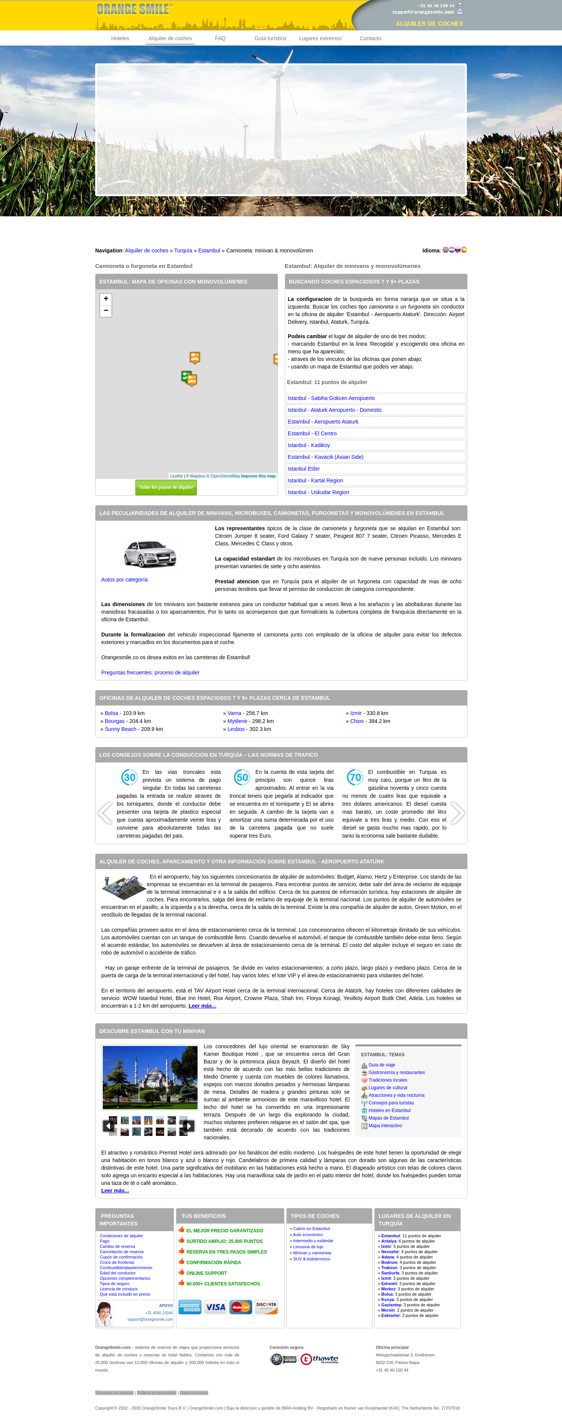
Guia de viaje (382, 1065)
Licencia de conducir (119, 1289)
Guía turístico (270, 38)
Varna (234, 713)
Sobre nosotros (194, 1393)
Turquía (183, 250)
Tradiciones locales (388, 1080)
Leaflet (176, 476)
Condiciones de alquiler (121, 1235)
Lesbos (236, 729)
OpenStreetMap (225, 476)
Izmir (356, 713)
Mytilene (237, 721)
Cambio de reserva (117, 1246)
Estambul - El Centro (312, 433)
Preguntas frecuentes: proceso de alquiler (150, 672)
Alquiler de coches (170, 38)
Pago (105, 1241)
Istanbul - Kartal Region (315, 480)
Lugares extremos (320, 38)
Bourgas (114, 721)
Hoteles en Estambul (390, 1110)
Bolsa (111, 713)
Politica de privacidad (156, 1393)
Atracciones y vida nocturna (396, 1095)
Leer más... (202, 1006)
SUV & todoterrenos (311, 1259)
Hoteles (120, 38)
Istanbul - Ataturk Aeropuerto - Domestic (335, 410)
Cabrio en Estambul (311, 1228)
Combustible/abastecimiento (126, 1267)
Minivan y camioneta (312, 1253)
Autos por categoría (124, 579)
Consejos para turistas (391, 1103)
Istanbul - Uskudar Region (318, 492)
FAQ (220, 38)
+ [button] (106, 299)
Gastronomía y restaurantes (397, 1072)
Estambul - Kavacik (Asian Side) (326, 457)
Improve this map (258, 476)
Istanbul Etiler (304, 469)
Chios (357, 721)
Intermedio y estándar (313, 1240)
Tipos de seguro (114, 1283)
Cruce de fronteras (117, 1262)
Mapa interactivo (385, 1125)
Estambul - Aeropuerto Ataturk (323, 422)
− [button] (106, 311)
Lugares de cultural (388, 1087)
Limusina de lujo (308, 1246)
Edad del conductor (118, 1273)
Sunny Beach (120, 729)
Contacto (370, 38)
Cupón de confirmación (121, 1257)
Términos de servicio (114, 1393)
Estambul (209, 250)
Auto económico (308, 1234)
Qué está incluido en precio (125, 1294)
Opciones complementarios (125, 1278)
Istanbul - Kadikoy (309, 445)
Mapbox (197, 476)
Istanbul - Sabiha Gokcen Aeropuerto (331, 398)
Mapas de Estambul (389, 1118)
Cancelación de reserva (122, 1251)
